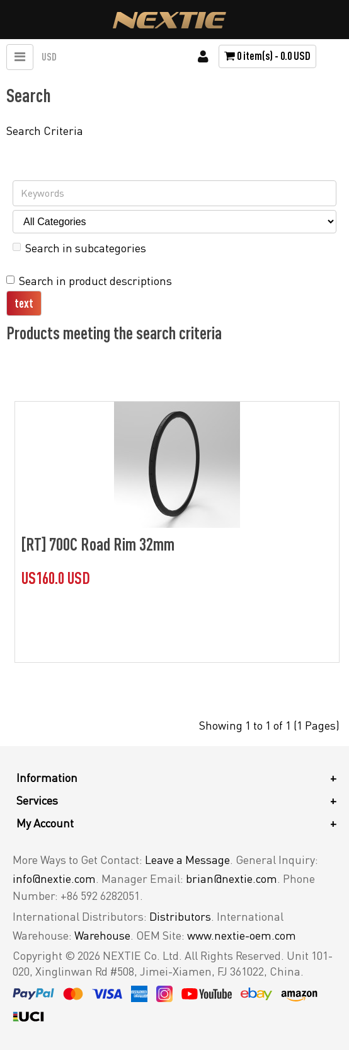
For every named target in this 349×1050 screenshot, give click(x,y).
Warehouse (102, 935)
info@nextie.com (54, 878)
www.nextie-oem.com (241, 935)
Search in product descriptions (89, 281)
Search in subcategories (79, 248)
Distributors (180, 916)
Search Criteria (44, 130)
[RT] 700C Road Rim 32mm (97, 544)
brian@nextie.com (231, 878)
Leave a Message (187, 859)
